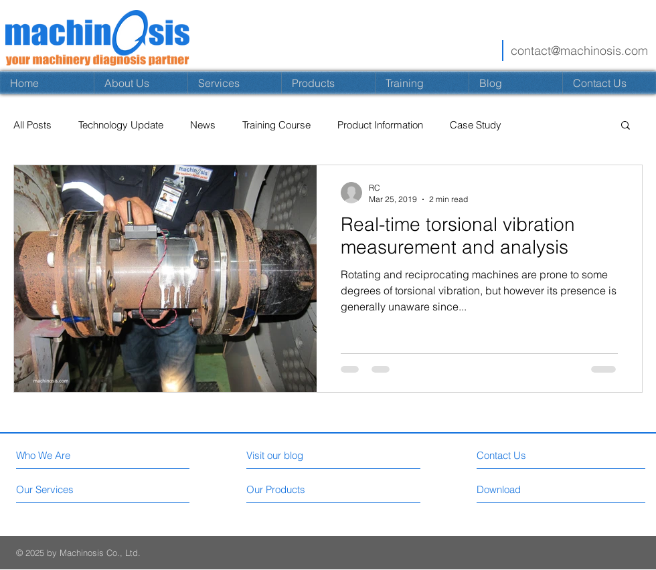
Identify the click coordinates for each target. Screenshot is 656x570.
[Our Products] (296, 489)
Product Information (380, 124)
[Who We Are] (74, 455)
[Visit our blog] (304, 455)
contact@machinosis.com (579, 50)
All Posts (32, 124)
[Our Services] (66, 489)
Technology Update (120, 124)
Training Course (276, 124)
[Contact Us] (558, 455)
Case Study (475, 124)
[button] (625, 126)
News (203, 124)
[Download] (558, 489)
